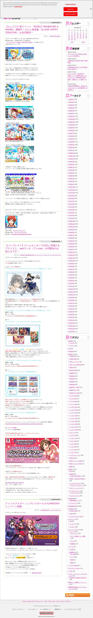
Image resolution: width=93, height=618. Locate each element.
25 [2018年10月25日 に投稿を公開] (77, 37)
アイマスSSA (73, 401)
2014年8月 (71, 300)
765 (71, 471)
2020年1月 (71, 116)
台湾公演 (72, 458)
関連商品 (72, 552)
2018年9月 (71, 161)
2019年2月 (71, 147)
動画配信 (72, 543)
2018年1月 (71, 184)
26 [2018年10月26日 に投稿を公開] (80, 37)
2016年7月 (71, 235)
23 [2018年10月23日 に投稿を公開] (72, 37)
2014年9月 (71, 297)
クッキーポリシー (32, 609)
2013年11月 (72, 326)
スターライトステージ (76, 485)
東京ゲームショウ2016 (76, 461)
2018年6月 (71, 170)
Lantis (71, 513)
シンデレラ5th (73, 421)
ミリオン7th (73, 452)
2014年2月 (71, 317)
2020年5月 (71, 105)
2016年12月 (72, 221)
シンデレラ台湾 (74, 429)
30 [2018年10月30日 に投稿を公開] (72, 39)
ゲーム (71, 546)
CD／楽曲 (73, 554)
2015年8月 (71, 266)
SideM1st (72, 373)
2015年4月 (71, 277)
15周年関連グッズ (75, 500)
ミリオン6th (73, 449)
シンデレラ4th (73, 418)
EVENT (71, 354)
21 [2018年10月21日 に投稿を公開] (86, 35)
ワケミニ (72, 345)
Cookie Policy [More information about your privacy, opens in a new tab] (18, 5)
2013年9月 (71, 331)
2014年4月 (71, 311)
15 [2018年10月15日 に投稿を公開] (69, 35)
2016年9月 (71, 229)
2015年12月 (72, 255)
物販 (71, 466)
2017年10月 (72, 192)
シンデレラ (73, 524)
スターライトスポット (75, 568)
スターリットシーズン (76, 488)
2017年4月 (71, 209)
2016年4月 (71, 243)
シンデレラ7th (73, 427)
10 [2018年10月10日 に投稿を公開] (74, 34)
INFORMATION (29, 255)
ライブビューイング (75, 455)
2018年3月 (71, 178)
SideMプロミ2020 (75, 393)
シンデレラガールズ (55, 255)
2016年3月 (71, 246)
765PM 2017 (73, 356)
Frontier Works (74, 511)
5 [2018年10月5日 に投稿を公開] (80, 32)
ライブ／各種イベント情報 (77, 536)
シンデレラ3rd (74, 412)
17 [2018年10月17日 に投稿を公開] (74, 35)
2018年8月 (71, 164)
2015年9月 (71, 263)
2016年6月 (71, 238)
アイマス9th (73, 398)
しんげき (72, 343)
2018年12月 (72, 153)
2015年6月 (71, 272)
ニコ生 (70, 571)
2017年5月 (71, 207)
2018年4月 (71, 175)
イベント (72, 531)
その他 (71, 549)
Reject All (70, 8)
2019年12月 (72, 119)
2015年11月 (72, 258)
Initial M (72, 367)
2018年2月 (71, 181)
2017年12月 (72, 187)
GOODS (22, 255)
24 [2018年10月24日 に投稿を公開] (74, 37)
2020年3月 (71, 110)
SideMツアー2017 (75, 387)
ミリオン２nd (73, 438)
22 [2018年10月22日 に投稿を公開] (69, 37)
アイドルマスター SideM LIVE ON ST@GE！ (20, 42)
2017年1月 (71, 218)
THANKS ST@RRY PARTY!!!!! (78, 577)
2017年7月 (71, 201)
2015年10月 (72, 260)
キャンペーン (74, 533)
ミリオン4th (73, 444)
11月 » (83, 42)
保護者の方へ (58, 609)
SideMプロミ (73, 390)
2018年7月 (71, 167)
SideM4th (72, 384)
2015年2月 (71, 283)
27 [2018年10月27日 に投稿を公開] (83, 37)
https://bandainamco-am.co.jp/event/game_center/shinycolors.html (24, 424)
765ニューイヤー (74, 361)
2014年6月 (71, 306)
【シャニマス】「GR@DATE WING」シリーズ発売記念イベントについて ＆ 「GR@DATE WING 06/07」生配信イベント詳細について (77, 77)
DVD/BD (71, 351)
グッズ (36, 255)
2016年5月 (71, 241)
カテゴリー (72, 519)
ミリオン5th (73, 446)
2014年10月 (72, 294)
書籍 (71, 562)
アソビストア (73, 503)
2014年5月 (71, 309)
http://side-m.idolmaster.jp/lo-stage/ (21, 234)
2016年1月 (71, 252)
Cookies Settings (70, 3)
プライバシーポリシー (18, 609)
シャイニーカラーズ (43, 255)
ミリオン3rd (73, 441)
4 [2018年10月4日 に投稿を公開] (77, 32)
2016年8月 (71, 232)
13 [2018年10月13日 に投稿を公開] (83, 34)
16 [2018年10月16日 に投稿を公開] (72, 35)
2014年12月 (72, 289)
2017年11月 (72, 190)
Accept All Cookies (70, 13)
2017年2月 (71, 215)
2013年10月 (72, 328)
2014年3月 (71, 314)
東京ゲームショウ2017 (76, 463)
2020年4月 (71, 107)
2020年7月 (71, 99)
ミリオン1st (73, 435)
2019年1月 (71, 150)
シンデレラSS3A (73, 565)
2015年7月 (71, 269)
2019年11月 (72, 122)
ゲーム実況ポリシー (45, 609)
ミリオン (72, 527)
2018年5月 (71, 173)
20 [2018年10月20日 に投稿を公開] (83, 35)
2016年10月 (72, 226)
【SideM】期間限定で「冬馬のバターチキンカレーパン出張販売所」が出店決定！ (78, 87)
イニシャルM (73, 404)
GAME (70, 469)
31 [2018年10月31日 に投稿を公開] (74, 39)
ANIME (70, 341)
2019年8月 (71, 130)
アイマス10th (73, 395)
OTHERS (71, 509)
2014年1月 (71, 320)
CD (69, 348)
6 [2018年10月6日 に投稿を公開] (83, 32)
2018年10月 (72, 158)
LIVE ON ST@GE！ (55, 36)
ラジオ (72, 541)
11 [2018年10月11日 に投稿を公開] (77, 34)
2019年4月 (71, 141)
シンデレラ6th (73, 424)
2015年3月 (71, 280)
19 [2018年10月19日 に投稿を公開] (80, 35)
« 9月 (71, 42)
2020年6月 (71, 102)
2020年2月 (71, 113)
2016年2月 (71, 249)
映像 (71, 560)
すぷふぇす (73, 432)
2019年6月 (71, 136)
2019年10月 (72, 124)
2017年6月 (71, 204)
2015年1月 (71, 286)
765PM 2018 (73, 359)
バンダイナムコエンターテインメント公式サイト (46, 606)
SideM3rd (72, 378)
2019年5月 (71, 139)
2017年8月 (71, 198)
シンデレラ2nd (74, 410)
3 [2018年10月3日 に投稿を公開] (74, 32)
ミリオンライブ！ (74, 491)
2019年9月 (71, 127)
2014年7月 (71, 303)
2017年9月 (71, 195)
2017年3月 (71, 212)
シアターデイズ (74, 493)
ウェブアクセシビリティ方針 (73, 609)
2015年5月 (71, 275)
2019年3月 (71, 144)
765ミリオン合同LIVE (76, 364)
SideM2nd (72, 376)
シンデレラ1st (73, 407)
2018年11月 (72, 156)
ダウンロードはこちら (19, 230)
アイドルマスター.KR (76, 516)
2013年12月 (72, 323)
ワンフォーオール (74, 495)
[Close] (91, 8)
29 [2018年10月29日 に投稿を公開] (69, 39)
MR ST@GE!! (73, 370)
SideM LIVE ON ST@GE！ (77, 478)
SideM (71, 474)
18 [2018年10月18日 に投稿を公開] (77, 35)
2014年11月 (72, 292)
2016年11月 (72, 224)
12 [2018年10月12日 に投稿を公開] (80, 34)
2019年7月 (71, 133)
